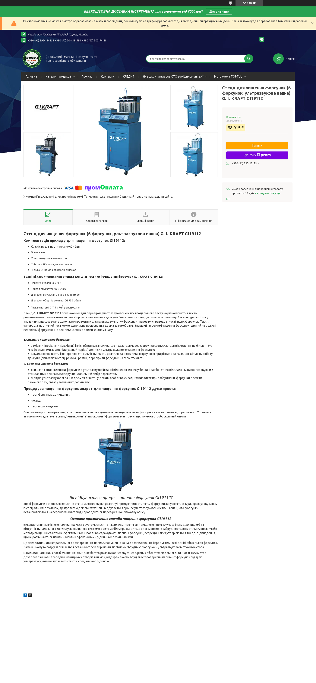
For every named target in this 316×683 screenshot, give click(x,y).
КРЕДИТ (128, 76)
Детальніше (219, 11)
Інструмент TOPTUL (228, 76)
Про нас (87, 76)
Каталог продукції (58, 76)
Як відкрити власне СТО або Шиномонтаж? (173, 76)
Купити (257, 145)
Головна (31, 76)
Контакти (107, 76)
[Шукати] (248, 58)
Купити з (257, 155)
